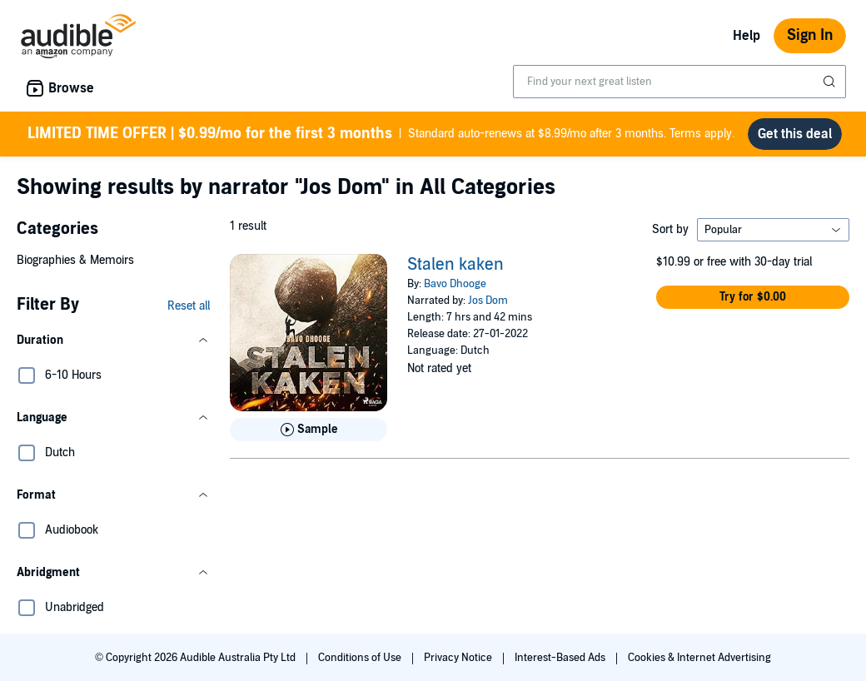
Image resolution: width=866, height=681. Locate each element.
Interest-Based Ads (561, 657)
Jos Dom (488, 300)
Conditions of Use (361, 657)
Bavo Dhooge (455, 284)
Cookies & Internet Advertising (699, 657)
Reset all (188, 306)
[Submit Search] (831, 81)
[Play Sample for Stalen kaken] (308, 429)
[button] (113, 340)
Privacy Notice (459, 657)
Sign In (810, 35)
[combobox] (679, 81)
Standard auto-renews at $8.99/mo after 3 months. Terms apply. (380, 134)
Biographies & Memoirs (75, 260)
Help (746, 35)
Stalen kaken (455, 265)
